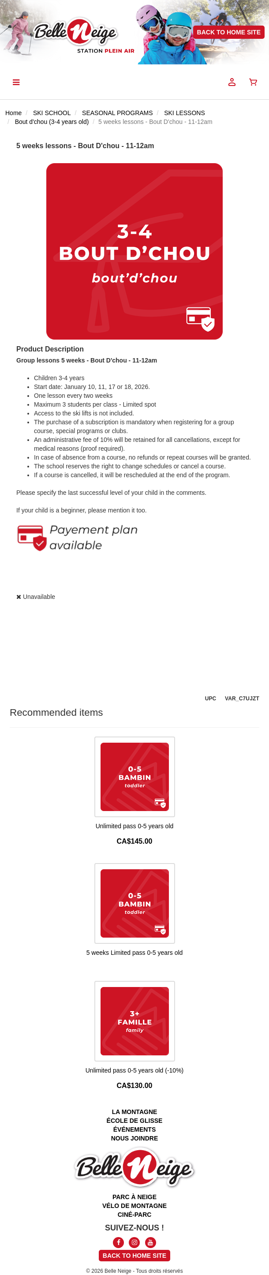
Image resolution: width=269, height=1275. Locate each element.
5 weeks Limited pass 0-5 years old (134, 952)
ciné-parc (135, 1214)
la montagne (134, 1111)
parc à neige (134, 1196)
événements (134, 1129)
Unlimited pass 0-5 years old (135, 826)
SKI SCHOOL (52, 112)
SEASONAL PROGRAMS (117, 112)
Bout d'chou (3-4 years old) (52, 121)
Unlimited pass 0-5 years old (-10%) (135, 1070)
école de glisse (135, 1120)
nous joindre (134, 1138)
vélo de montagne (134, 1205)
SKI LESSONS (184, 112)
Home (13, 112)
